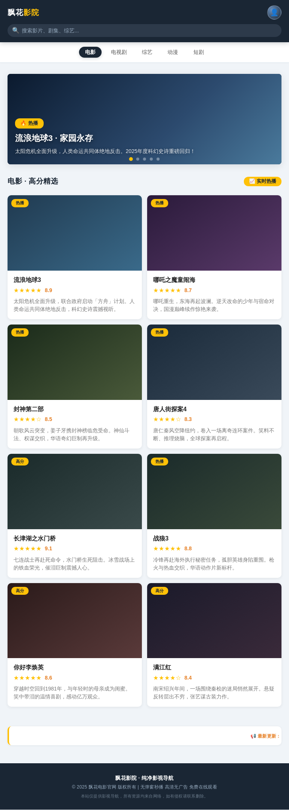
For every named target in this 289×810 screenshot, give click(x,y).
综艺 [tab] (147, 52)
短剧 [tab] (201, 52)
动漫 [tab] (174, 52)
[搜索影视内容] (144, 30)
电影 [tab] (87, 52)
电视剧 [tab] (117, 52)
